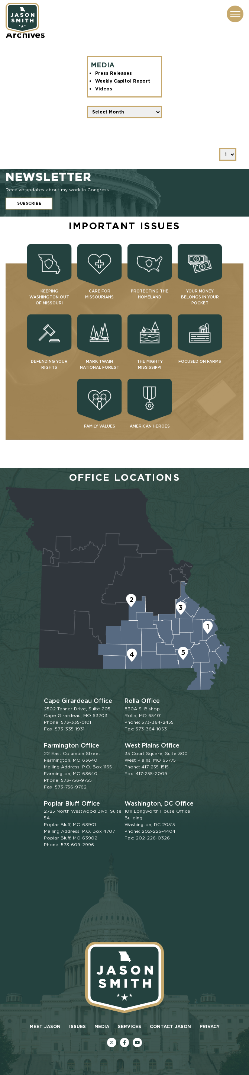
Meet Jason (45, 1026)
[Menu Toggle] (235, 14)
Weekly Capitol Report (122, 81)
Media (101, 1026)
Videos (103, 89)
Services (129, 1026)
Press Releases (113, 73)
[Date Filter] (124, 112)
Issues (77, 1026)
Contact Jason (170, 1026)
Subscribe (29, 203)
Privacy (210, 1026)
